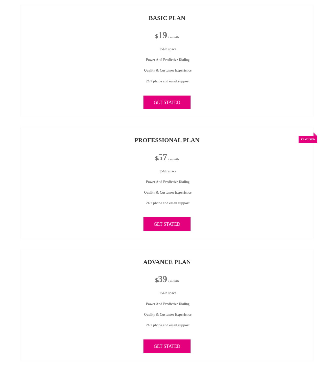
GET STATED (167, 102)
